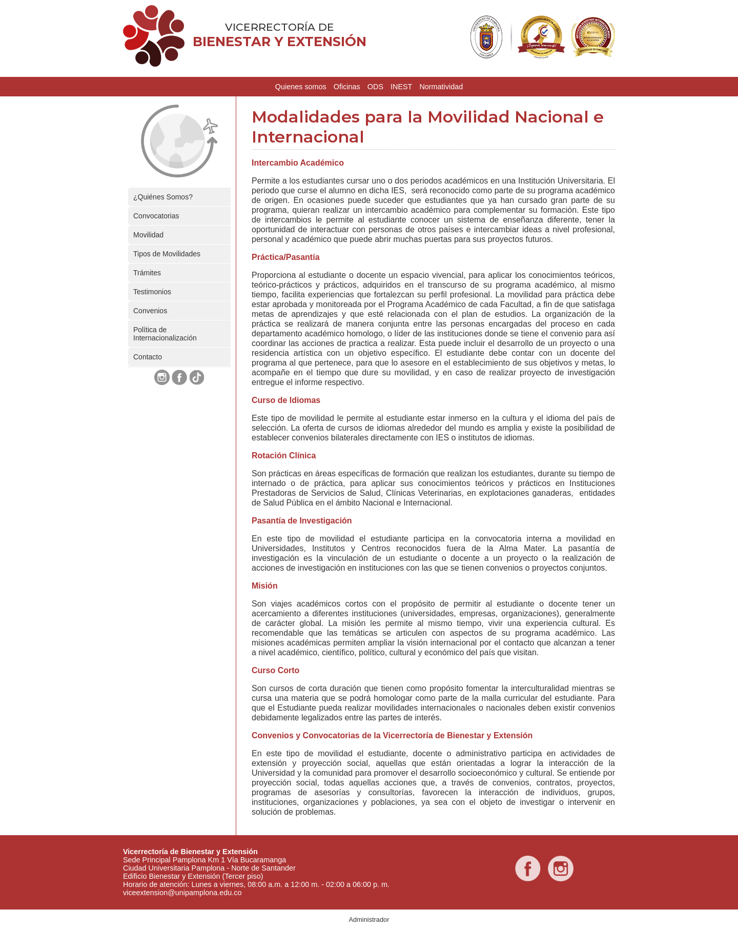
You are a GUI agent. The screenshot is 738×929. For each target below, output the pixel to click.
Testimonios (152, 292)
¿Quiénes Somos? (163, 197)
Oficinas (347, 87)
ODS (375, 87)
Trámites (147, 273)
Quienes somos (300, 87)
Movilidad (148, 235)
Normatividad (441, 87)
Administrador (369, 919)
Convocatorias (156, 216)
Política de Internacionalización (165, 334)
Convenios (150, 311)
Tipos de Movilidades (166, 254)
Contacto (147, 357)
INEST (401, 87)
